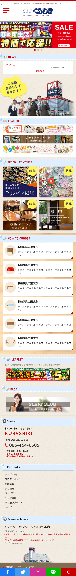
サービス (9, 493)
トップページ (11, 474)
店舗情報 (9, 483)
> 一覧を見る (38, 70)
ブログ (8, 507)
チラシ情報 (10, 497)
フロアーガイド (13, 479)
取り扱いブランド (14, 502)
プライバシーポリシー (27, 567)
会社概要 (9, 488)
